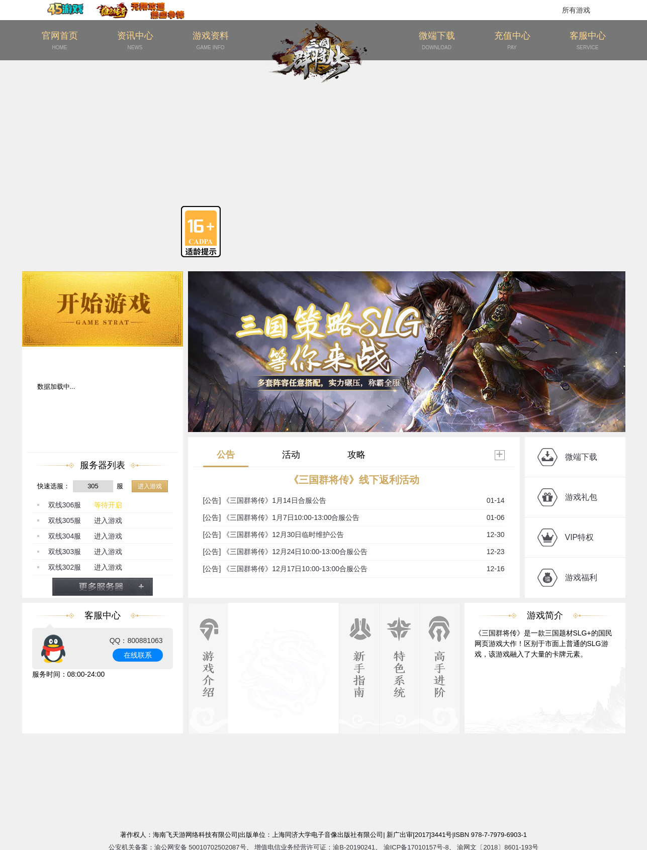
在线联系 (138, 655)
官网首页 (60, 41)
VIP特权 (579, 537)
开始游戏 (102, 309)
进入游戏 (150, 486)
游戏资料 (210, 41)
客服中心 (587, 41)
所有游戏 (576, 10)
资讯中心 (135, 41)
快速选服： (53, 486)
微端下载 (437, 41)
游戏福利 (581, 577)
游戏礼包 (581, 497)
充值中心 (512, 41)
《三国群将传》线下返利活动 (354, 479)
